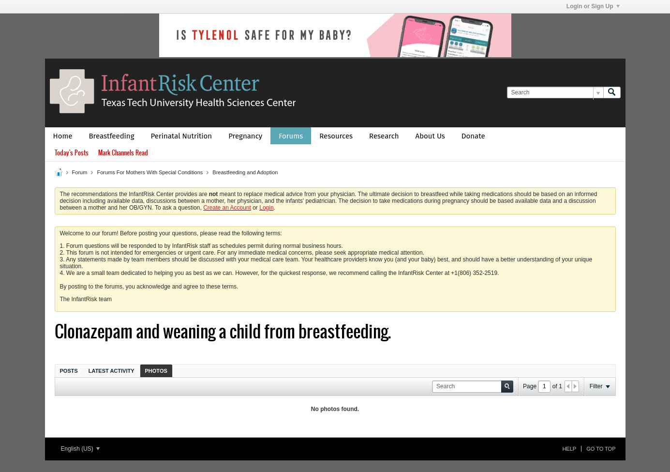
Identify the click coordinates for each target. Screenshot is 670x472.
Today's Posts (72, 152)
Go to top (600, 449)
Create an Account (227, 207)
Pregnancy (245, 136)
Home (63, 136)
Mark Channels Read (123, 152)
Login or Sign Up (593, 6)
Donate (473, 136)
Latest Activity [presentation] (111, 371)
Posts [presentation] (69, 371)
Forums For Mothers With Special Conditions (150, 172)
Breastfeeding (111, 136)
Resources (336, 136)
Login (266, 207)
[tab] (69, 370)
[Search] (555, 93)
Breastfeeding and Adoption (245, 172)
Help (569, 449)
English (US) (80, 448)
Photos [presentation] (156, 371)
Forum (80, 172)
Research (384, 136)
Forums (291, 136)
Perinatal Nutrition (181, 136)
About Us (430, 136)
